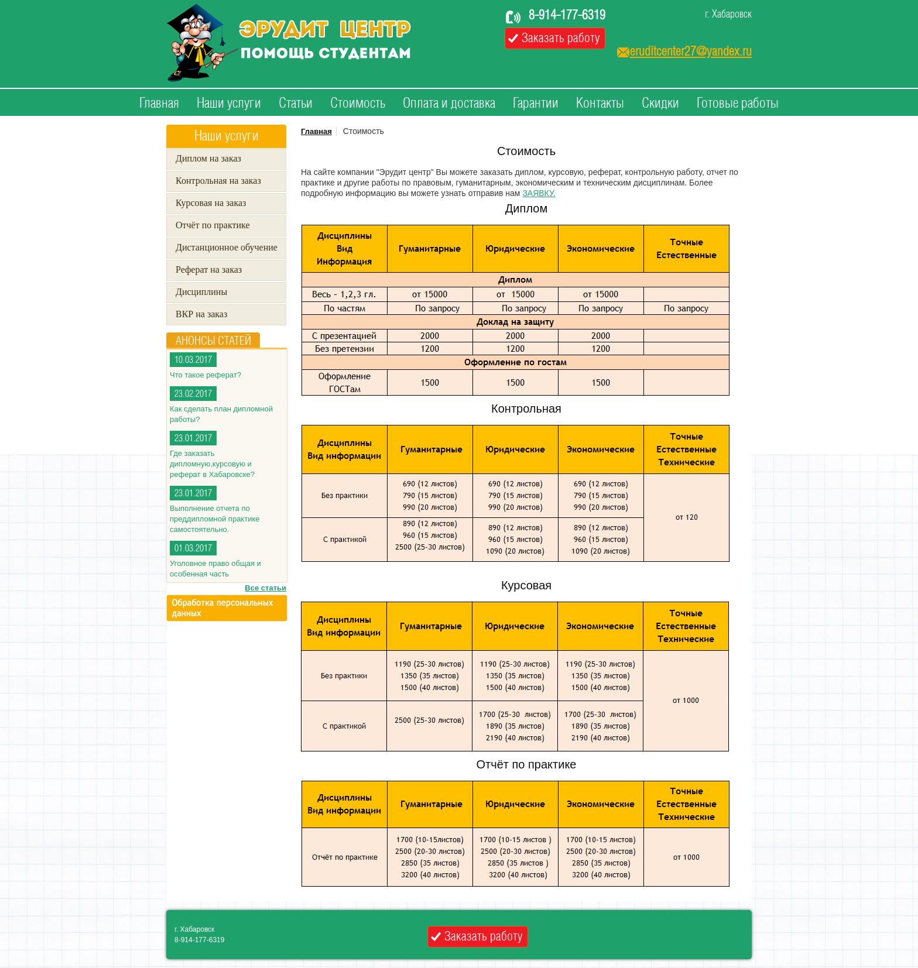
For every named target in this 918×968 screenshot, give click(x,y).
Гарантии (536, 104)
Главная (159, 104)
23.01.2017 (193, 439)
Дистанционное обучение (227, 247)
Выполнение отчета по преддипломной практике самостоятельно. (214, 519)
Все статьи (265, 587)
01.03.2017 (193, 549)
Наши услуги (229, 104)
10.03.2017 (193, 360)
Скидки (660, 104)
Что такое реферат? (205, 374)
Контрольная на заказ (218, 181)
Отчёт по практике (213, 225)
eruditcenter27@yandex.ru (691, 52)
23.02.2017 (193, 394)
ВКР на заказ (201, 314)
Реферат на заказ (209, 269)
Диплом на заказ (208, 158)
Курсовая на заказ (211, 203)
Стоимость (357, 104)
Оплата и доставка (449, 104)
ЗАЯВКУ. (538, 193)
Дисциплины (201, 292)
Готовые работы (738, 104)
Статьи (296, 104)
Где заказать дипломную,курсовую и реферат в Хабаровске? (212, 464)
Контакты (600, 104)
